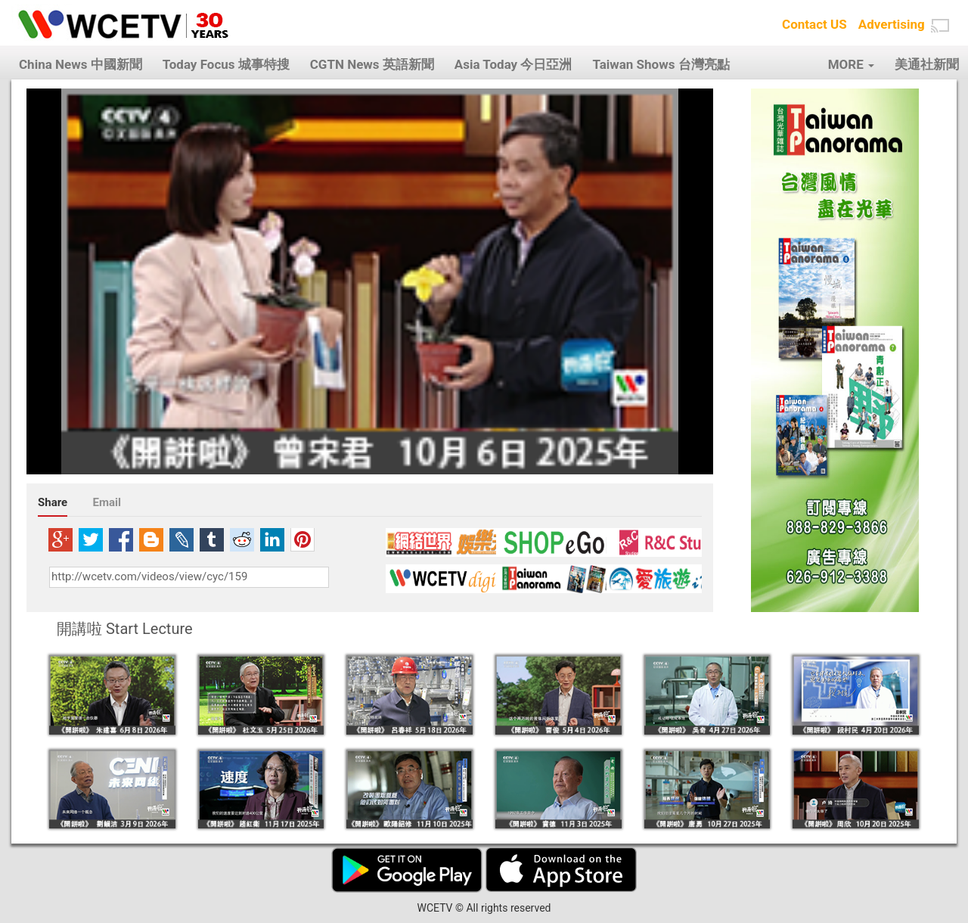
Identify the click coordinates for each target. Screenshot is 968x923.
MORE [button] (851, 64)
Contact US (814, 24)
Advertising (891, 24)
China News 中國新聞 (80, 64)
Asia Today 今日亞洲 (513, 64)
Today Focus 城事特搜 (226, 64)
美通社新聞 (927, 64)
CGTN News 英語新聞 (372, 64)
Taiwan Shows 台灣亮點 (660, 64)
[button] (940, 26)
